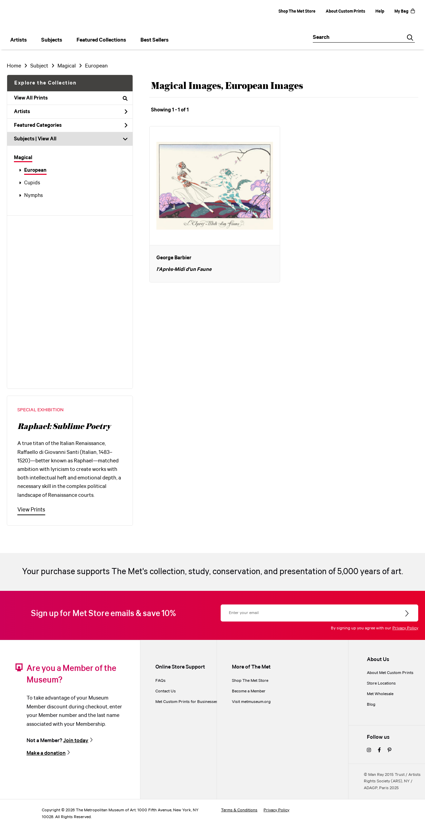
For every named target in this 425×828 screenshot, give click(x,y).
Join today (75, 740)
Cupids (32, 183)
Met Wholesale (380, 694)
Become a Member (249, 691)
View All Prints (71, 98)
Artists (71, 111)
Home (14, 66)
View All (47, 139)
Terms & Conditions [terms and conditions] (239, 810)
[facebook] (379, 750)
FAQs (160, 681)
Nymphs (33, 195)
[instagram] (369, 750)
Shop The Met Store (297, 11)
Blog (371, 704)
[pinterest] (389, 750)
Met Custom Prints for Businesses (186, 702)
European (35, 170)
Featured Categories (71, 125)
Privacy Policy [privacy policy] (276, 810)
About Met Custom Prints (390, 673)
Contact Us (165, 691)
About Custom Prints (345, 11)
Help (379, 11)
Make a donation (46, 753)
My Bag (404, 11)
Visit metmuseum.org (251, 702)
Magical (23, 157)
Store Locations (381, 683)
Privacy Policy (405, 628)
